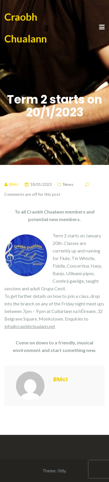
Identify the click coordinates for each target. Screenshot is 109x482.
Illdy (62, 470)
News (68, 184)
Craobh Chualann (25, 27)
